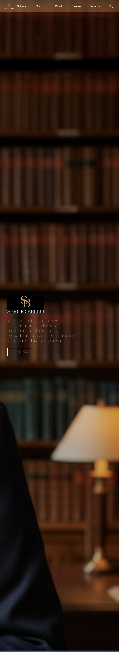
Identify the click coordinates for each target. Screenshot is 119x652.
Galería (59, 6)
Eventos (76, 6)
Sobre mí (22, 6)
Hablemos (21, 352)
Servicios (95, 6)
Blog (110, 6)
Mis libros (41, 6)
